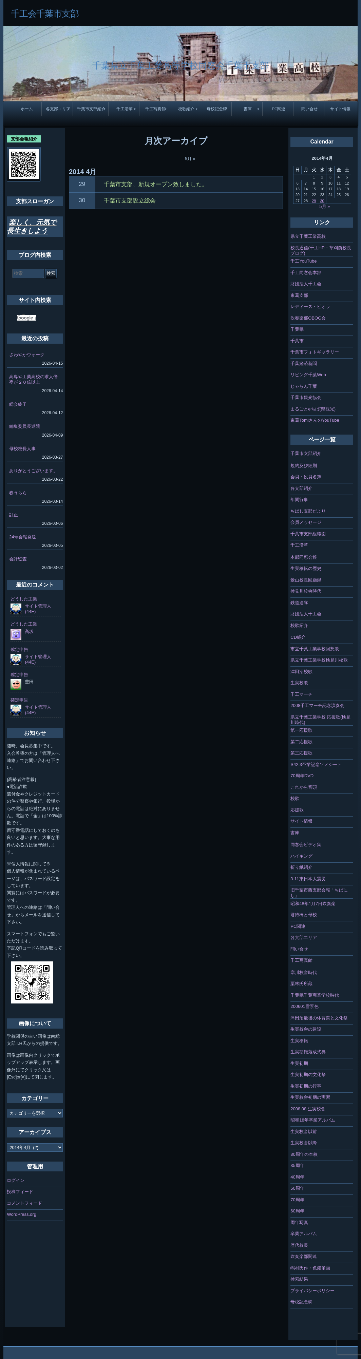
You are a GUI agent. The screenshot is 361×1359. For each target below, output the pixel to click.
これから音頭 (303, 787)
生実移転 (299, 1040)
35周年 (297, 1165)
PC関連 (278, 109)
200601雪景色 (304, 1006)
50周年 (297, 1188)
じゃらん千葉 (303, 386)
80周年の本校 (303, 1154)
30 (82, 200)
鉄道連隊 (299, 602)
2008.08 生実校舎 (307, 1108)
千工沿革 (124, 109)
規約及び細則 (303, 465)
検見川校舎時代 (305, 591)
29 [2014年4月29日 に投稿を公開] (314, 201)
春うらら (18, 492)
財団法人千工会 (305, 283)
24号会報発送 (22, 536)
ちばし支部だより (308, 511)
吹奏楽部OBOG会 (308, 318)
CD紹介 (298, 637)
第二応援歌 (301, 741)
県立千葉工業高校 (308, 236)
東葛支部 (299, 295)
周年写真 (299, 1222)
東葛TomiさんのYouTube (314, 420)
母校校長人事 (22, 448)
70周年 (297, 1199)
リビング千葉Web (308, 374)
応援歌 (297, 809)
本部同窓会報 (303, 557)
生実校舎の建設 (305, 1029)
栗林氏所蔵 (301, 983)
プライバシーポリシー (312, 1290)
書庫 (248, 109)
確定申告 (19, 649)
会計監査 (18, 558)
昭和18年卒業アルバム (312, 1120)
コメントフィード (24, 1203)
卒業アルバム (303, 1233)
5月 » (190, 158)
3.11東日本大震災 (307, 878)
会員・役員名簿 (305, 476)
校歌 (294, 798)
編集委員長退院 (24, 426)
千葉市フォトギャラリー (314, 352)
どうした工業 (24, 598)
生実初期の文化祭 (308, 1074)
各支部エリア (58, 109)
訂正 (13, 514)
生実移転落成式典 (308, 1051)
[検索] (26, 318)
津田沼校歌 (301, 671)
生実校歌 (299, 682)
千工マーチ (301, 694)
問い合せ (309, 109)
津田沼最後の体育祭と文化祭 (319, 1017)
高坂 (29, 631)
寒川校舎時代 (303, 972)
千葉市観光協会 (305, 397)
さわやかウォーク (26, 354)
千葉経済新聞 (303, 363)
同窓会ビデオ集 (305, 844)
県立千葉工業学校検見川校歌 (319, 660)
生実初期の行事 (305, 1086)
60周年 (297, 1210)
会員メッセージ (305, 522)
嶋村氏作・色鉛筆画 (310, 1267)
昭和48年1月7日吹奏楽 (313, 903)
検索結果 (299, 1279)
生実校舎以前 (303, 1131)
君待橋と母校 (303, 914)
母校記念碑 (217, 109)
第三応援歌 (301, 752)
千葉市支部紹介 (91, 109)
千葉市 (297, 340)
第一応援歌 (301, 730)
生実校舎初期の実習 (310, 1097)
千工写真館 (155, 109)
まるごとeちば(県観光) (313, 408)
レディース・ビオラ (310, 306)
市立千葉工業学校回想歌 (314, 648)
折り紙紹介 (301, 867)
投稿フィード (20, 1191)
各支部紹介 (301, 488)
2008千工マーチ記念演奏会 (317, 705)
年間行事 (299, 499)
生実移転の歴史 (305, 568)
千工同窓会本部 (305, 272)
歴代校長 (299, 1245)
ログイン (15, 1180)
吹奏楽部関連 (303, 1256)
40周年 (297, 1177)
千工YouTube (303, 261)
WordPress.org (21, 1214)
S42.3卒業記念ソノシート (316, 764)
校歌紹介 (186, 109)
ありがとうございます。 (33, 470)
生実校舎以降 (303, 1142)
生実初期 (299, 1063)
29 (82, 184)
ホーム (27, 109)
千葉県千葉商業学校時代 (314, 995)
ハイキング (301, 856)
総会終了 (18, 404)
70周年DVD (302, 775)
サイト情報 (340, 109)
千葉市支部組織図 (308, 533)
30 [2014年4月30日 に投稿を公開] (322, 201)
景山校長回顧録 (305, 579)
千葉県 (297, 329)
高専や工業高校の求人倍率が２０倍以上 (33, 379)
